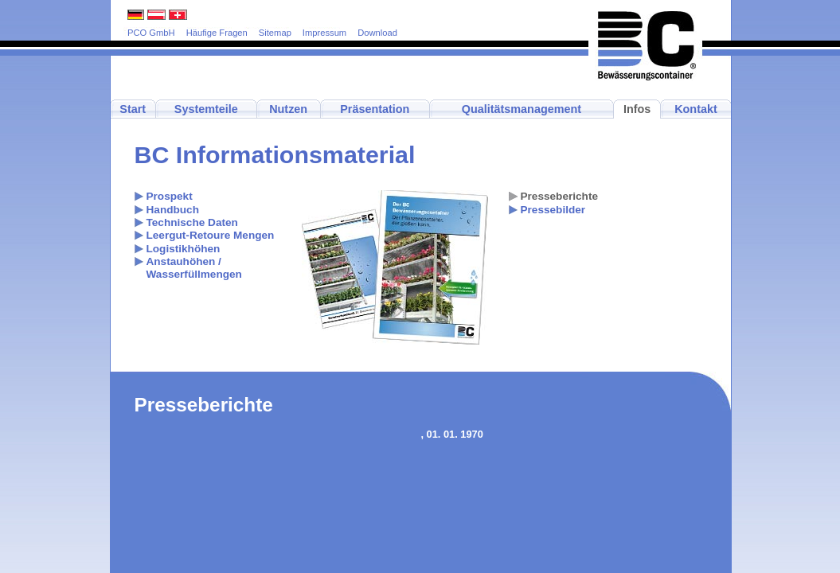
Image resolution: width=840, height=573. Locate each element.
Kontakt (695, 109)
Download (377, 32)
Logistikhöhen (184, 249)
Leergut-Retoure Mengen (211, 235)
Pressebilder (553, 210)
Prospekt (170, 196)
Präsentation (374, 109)
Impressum (324, 32)
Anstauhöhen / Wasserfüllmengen (194, 267)
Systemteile (206, 109)
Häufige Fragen (217, 32)
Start (132, 109)
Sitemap (275, 32)
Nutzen (288, 109)
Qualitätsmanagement (521, 109)
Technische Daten (192, 222)
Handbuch (173, 210)
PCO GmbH (151, 32)
